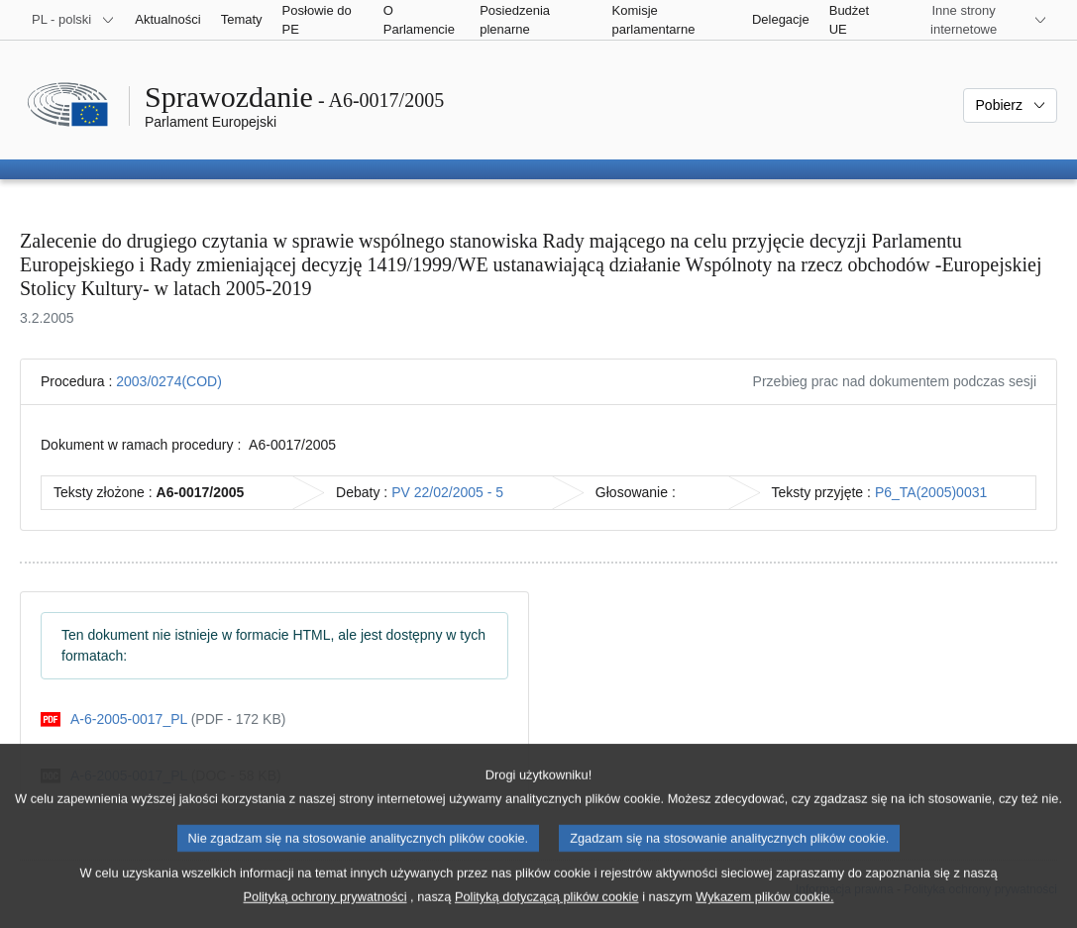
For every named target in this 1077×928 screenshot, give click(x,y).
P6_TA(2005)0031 (931, 492)
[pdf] (163, 719)
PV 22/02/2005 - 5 (447, 492)
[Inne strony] (975, 20)
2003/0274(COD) (169, 381)
